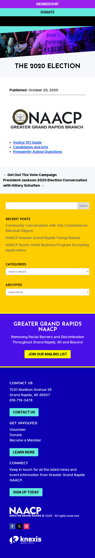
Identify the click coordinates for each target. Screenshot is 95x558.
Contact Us (24, 412)
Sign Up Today (26, 492)
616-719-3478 (21, 400)
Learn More (24, 452)
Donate (47, 12)
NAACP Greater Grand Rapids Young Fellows (43, 238)
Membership (47, 4)
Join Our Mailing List (47, 354)
